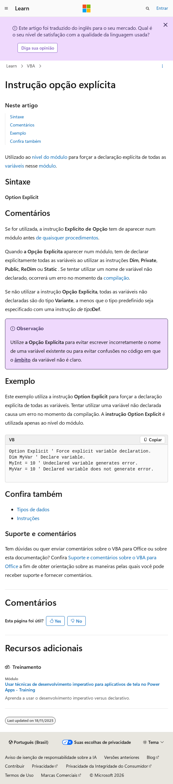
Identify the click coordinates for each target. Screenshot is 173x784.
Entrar (162, 8)
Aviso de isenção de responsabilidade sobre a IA (51, 757)
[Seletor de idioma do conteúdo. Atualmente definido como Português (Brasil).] (28, 742)
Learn (11, 66)
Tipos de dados (33, 509)
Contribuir (14, 766)
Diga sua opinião (37, 48)
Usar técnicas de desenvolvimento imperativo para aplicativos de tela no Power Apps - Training (82, 687)
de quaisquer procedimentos (67, 237)
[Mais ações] (162, 66)
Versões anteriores (121, 757)
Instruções (28, 518)
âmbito (22, 359)
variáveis (14, 165)
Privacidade (43, 766)
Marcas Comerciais (59, 775)
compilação (116, 277)
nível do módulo (49, 156)
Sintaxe (17, 117)
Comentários (22, 125)
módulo (47, 165)
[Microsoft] (87, 8)
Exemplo (18, 133)
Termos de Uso (19, 775)
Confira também (25, 141)
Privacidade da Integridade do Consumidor (107, 766)
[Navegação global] (6, 8)
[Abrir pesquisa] (147, 8)
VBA (31, 66)
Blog (151, 757)
